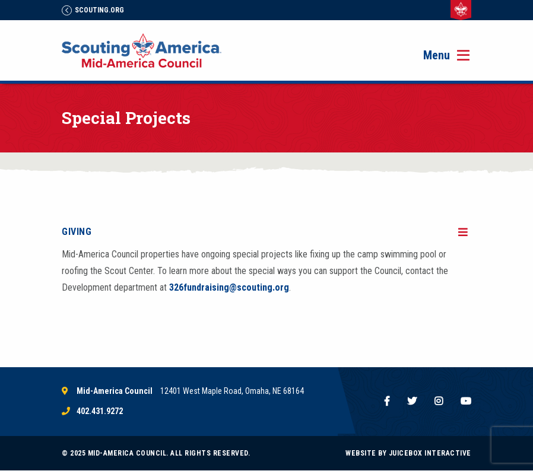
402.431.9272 (100, 411)
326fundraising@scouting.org (229, 287)
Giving (76, 231)
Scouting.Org (93, 10)
